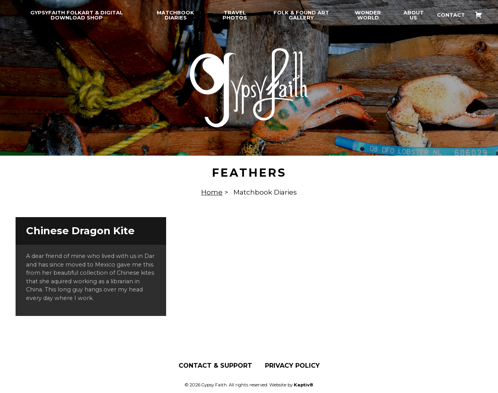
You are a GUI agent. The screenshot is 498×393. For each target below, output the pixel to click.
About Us (413, 15)
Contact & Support (215, 366)
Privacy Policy (292, 366)
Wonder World (368, 15)
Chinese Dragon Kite (80, 231)
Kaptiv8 (303, 385)
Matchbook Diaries (175, 15)
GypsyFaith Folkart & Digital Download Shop (76, 15)
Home (212, 192)
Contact (451, 15)
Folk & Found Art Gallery (301, 15)
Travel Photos (235, 15)
